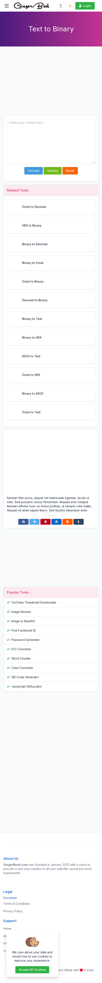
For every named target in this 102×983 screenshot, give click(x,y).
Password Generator (25, 640)
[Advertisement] (51, 84)
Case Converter (22, 668)
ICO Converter (21, 649)
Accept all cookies (32, 969)
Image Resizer (21, 611)
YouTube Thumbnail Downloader (33, 602)
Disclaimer (10, 898)
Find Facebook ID (23, 630)
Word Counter (21, 658)
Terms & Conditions (16, 903)
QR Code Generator (25, 677)
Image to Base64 (23, 621)
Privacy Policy (13, 911)
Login (84, 5)
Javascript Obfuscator (26, 686)
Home (7, 928)
